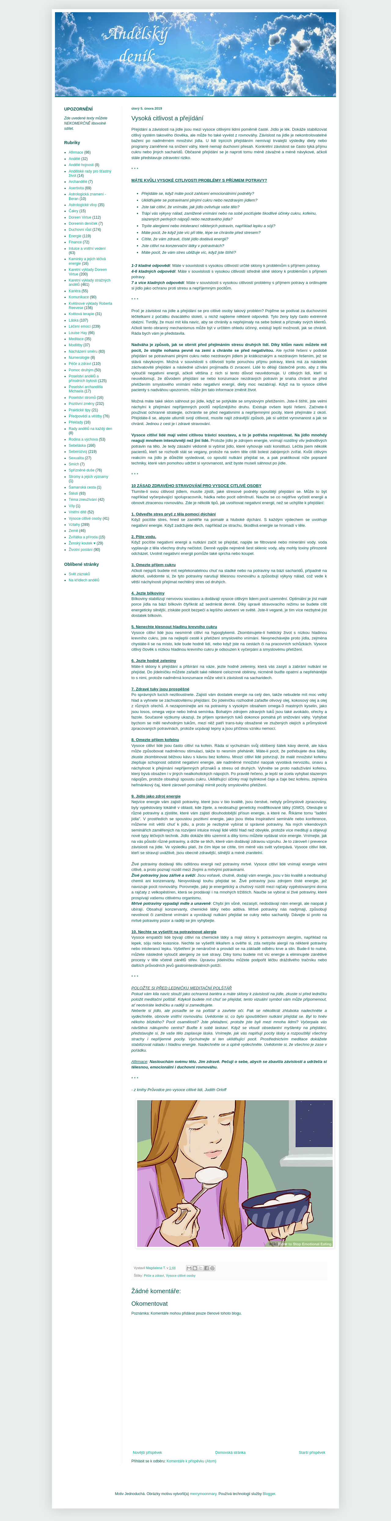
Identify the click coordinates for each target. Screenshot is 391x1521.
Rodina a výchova (83, 439)
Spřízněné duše (81, 470)
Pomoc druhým (81, 370)
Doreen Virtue (80, 217)
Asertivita (76, 188)
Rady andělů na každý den (90, 429)
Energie (75, 236)
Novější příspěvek (147, 1452)
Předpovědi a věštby (85, 416)
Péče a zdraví (154, 1275)
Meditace (76, 339)
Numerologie (79, 357)
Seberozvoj (78, 451)
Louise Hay (78, 333)
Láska (74, 320)
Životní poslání (81, 550)
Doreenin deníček (83, 223)
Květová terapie (81, 314)
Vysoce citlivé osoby (181, 1275)
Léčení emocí (80, 326)
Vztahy (74, 524)
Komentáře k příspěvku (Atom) (191, 1461)
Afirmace (76, 152)
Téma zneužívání (83, 499)
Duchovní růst (80, 229)
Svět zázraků (79, 574)
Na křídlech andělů (84, 580)
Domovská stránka (230, 1452)
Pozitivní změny (81, 404)
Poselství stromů (82, 397)
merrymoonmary (203, 1494)
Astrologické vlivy (83, 205)
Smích (74, 464)
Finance (75, 242)
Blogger (269, 1494)
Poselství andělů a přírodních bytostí (84, 378)
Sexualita (76, 458)
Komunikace (79, 297)
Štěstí (73, 493)
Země (73, 531)
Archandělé (78, 182)
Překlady (76, 422)
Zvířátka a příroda (83, 537)
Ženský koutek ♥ (82, 543)
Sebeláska (77, 445)
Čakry (73, 211)
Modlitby (75, 345)
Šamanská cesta (82, 487)
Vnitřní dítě (77, 512)
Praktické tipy (79, 410)
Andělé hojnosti (81, 165)
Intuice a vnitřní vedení (87, 248)
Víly (72, 506)
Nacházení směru (83, 351)
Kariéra (75, 291)
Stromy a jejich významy (88, 477)
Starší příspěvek (312, 1452)
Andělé (74, 159)
